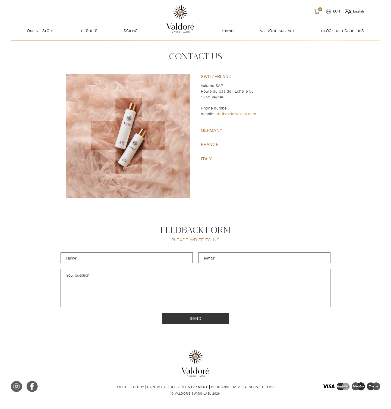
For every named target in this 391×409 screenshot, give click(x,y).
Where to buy (130, 387)
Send (196, 318)
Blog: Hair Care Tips (342, 31)
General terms (259, 387)
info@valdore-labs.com (235, 113)
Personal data (226, 387)
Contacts (157, 387)
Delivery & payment (189, 387)
